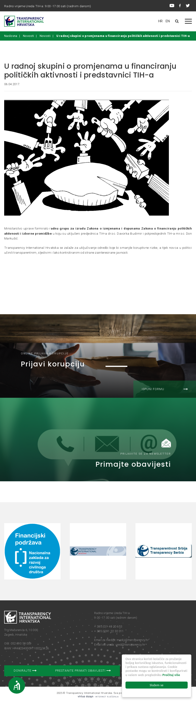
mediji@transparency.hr (132, 640)
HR (160, 21)
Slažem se (157, 685)
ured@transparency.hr (130, 644)
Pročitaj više (171, 675)
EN (168, 21)
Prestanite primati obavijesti (83, 670)
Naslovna (10, 36)
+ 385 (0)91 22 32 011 (109, 631)
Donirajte (25, 670)
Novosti (28, 36)
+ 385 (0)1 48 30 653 (108, 626)
